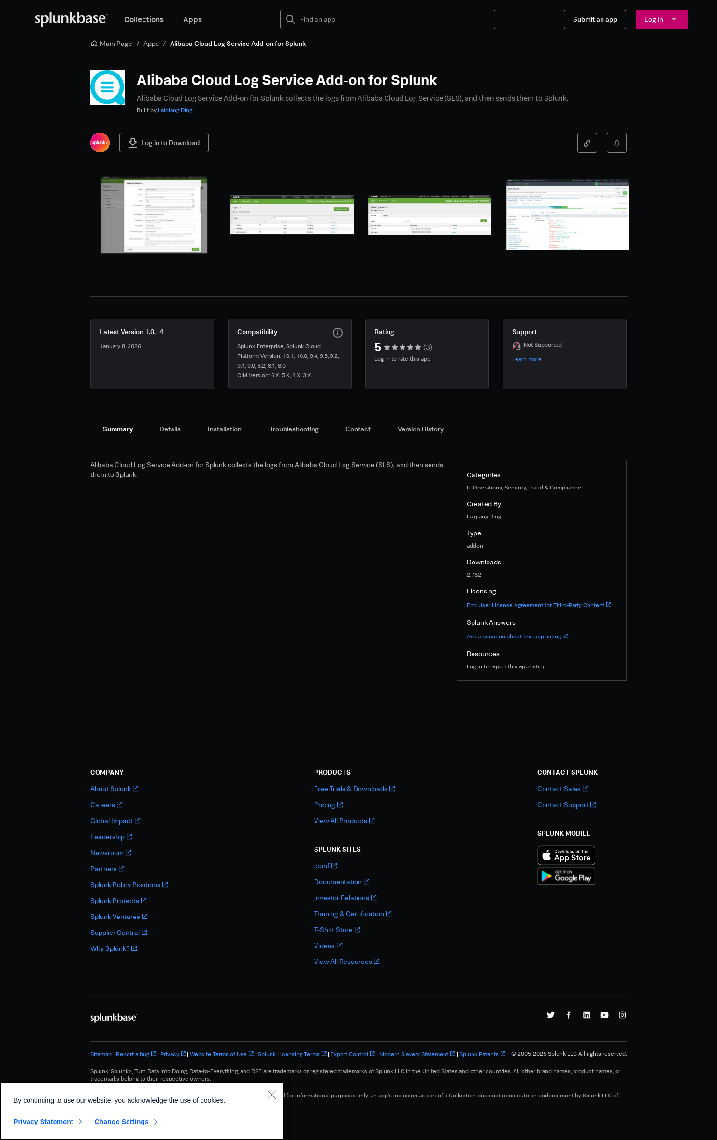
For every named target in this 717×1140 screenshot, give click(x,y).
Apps (192, 19)
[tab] (118, 429)
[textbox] (394, 19)
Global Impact (115, 820)
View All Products (344, 820)
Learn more (527, 359)
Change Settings (121, 1121)
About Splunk (114, 789)
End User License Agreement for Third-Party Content (539, 604)
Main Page (111, 43)
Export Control (352, 1054)
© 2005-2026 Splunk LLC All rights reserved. (569, 1054)
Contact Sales (562, 789)
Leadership (111, 836)
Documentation (341, 881)
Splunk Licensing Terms (292, 1054)
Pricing (328, 804)
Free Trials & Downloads (354, 789)
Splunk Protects (118, 900)
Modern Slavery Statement (417, 1054)
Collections (144, 19)
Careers (106, 804)
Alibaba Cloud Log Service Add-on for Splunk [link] (238, 43)
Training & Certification (352, 913)
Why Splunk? (113, 948)
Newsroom (110, 852)
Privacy (173, 1054)
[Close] (271, 1094)
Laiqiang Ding (175, 110)
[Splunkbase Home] (71, 19)
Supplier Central (118, 932)
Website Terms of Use (222, 1054)
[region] (142, 1111)
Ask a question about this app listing (517, 636)
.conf (325, 865)
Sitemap (101, 1054)
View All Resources (346, 961)
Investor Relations (345, 897)
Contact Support (566, 804)
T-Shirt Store (337, 929)
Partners (107, 868)
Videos (328, 945)
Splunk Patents (482, 1054)
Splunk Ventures (118, 916)
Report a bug (136, 1054)
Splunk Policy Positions (129, 884)
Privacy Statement (43, 1121)
